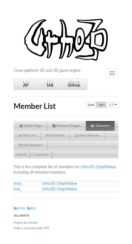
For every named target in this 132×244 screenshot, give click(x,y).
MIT (47, 228)
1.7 (113, 105)
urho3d (32, 222)
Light (101, 105)
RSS (31, 208)
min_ (18, 189)
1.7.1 (26, 83)
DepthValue (41, 154)
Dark (91, 105)
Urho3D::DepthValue (98, 166)
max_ (18, 183)
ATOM (19, 208)
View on (74, 83)
